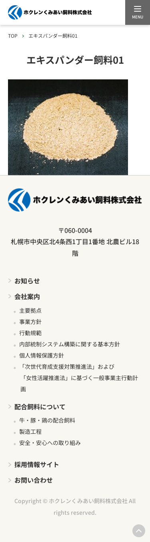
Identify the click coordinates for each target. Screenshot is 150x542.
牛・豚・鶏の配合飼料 (47, 420)
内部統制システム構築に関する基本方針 (69, 344)
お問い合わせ (33, 480)
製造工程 (30, 431)
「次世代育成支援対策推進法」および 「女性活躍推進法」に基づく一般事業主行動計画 (78, 377)
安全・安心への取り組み (50, 443)
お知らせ (27, 280)
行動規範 (30, 333)
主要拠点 (30, 310)
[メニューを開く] (137, 12)
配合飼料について (40, 406)
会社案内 (27, 296)
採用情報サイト (36, 464)
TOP (13, 35)
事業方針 (30, 322)
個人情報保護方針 (41, 355)
